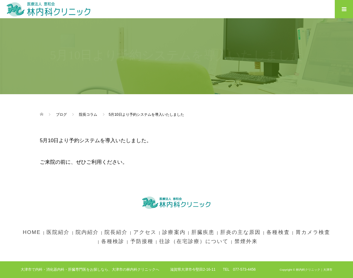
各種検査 (278, 232)
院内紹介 (87, 232)
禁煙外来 (246, 241)
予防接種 (141, 241)
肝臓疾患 (202, 232)
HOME (32, 232)
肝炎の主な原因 (240, 232)
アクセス (144, 232)
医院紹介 (58, 232)
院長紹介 (116, 232)
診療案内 (173, 232)
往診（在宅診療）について (193, 241)
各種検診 (112, 241)
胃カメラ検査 (313, 232)
